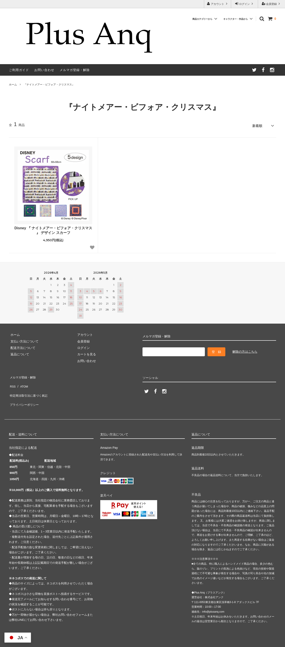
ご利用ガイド (19, 70)
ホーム (13, 84)
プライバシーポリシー (24, 394)
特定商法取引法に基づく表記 (29, 388)
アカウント (218, 4)
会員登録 (271, 4)
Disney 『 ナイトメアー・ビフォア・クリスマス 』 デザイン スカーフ (53, 229)
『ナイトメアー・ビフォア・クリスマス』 (49, 84)
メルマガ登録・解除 (75, 70)
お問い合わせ (44, 70)
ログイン (244, 4)
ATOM (22, 381)
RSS (12, 381)
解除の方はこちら (244, 350)
